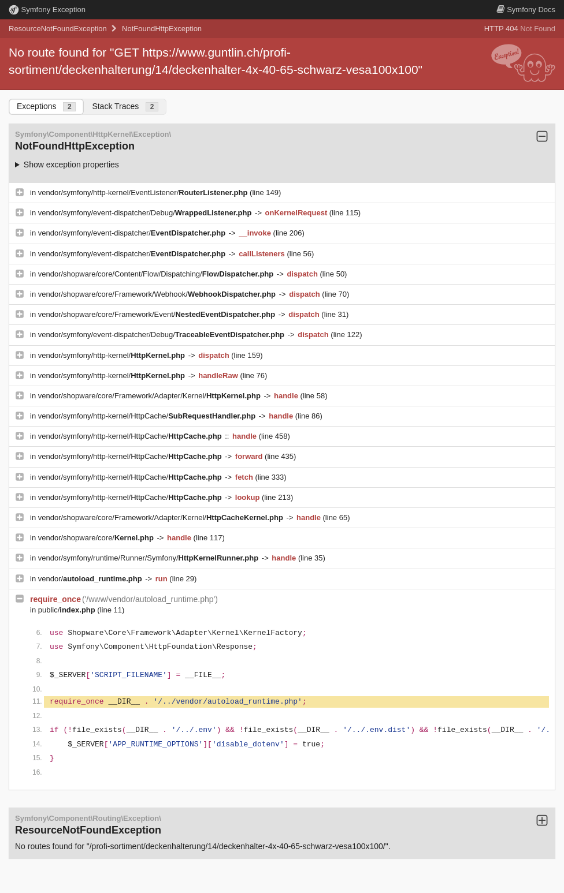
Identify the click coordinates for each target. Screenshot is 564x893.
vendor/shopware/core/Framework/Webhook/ (158, 294)
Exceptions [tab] (46, 106)
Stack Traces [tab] (125, 106)
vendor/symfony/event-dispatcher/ (133, 233)
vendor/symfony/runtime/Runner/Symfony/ (149, 558)
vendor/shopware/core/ (97, 537)
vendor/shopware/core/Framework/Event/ (157, 314)
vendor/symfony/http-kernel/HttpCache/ (148, 416)
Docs (525, 9)
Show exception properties (71, 164)
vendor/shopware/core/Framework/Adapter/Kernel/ (150, 395)
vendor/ (91, 578)
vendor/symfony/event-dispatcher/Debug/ (146, 212)
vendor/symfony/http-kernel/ (112, 355)
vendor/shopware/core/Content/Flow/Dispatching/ (157, 274)
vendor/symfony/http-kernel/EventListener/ (144, 192)
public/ (68, 610)
